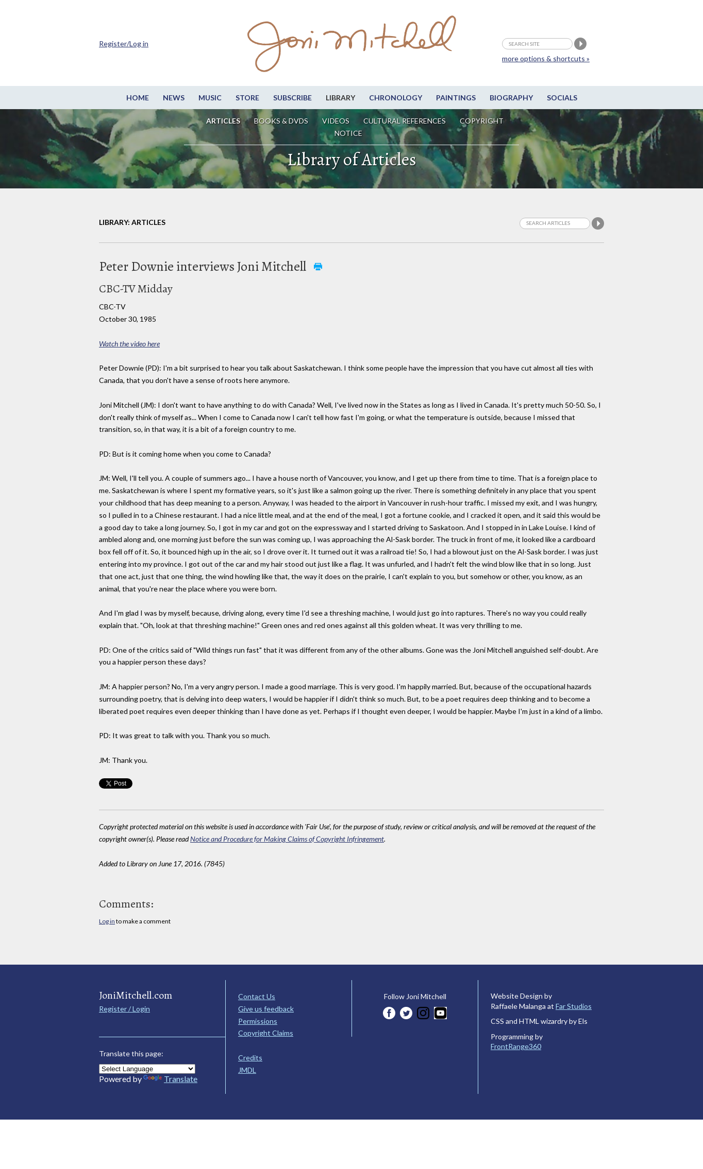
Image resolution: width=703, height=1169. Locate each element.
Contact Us (256, 996)
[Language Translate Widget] (147, 1069)
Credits (250, 1057)
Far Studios (574, 1006)
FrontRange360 (516, 1046)
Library (340, 97)
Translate (170, 1079)
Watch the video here (129, 343)
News (174, 97)
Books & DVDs (281, 120)
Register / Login (124, 1008)
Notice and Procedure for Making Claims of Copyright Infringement (287, 838)
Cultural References (404, 120)
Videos (335, 120)
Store (247, 97)
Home (137, 97)
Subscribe (292, 97)
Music (210, 97)
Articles (223, 120)
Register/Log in (123, 43)
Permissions (257, 1021)
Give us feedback (266, 1008)
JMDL (247, 1070)
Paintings (456, 97)
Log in (107, 921)
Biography (511, 97)
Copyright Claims (265, 1032)
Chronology (395, 97)
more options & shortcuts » (546, 58)
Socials (562, 97)
